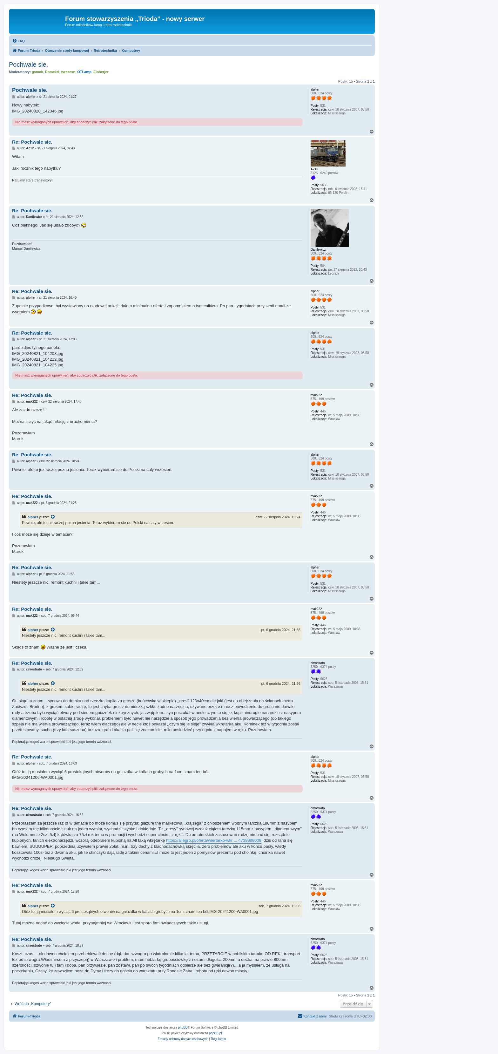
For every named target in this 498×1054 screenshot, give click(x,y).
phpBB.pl (215, 1033)
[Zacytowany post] (53, 517)
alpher (33, 517)
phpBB (183, 1027)
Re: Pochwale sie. (32, 142)
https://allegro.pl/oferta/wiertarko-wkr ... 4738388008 (213, 840)
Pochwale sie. (28, 64)
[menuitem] (18, 41)
